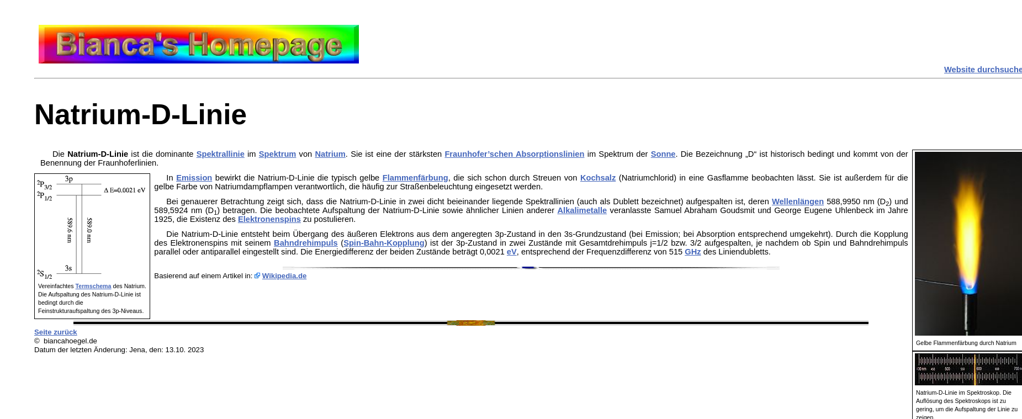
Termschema (94, 286)
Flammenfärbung (415, 177)
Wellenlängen (798, 201)
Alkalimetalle (582, 210)
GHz (693, 251)
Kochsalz (598, 177)
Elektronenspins (269, 219)
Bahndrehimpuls (306, 242)
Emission (194, 177)
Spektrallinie (221, 154)
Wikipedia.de (284, 276)
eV (512, 251)
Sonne (663, 154)
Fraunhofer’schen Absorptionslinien (514, 154)
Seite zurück (55, 332)
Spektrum (277, 154)
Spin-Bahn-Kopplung (384, 242)
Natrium (330, 154)
